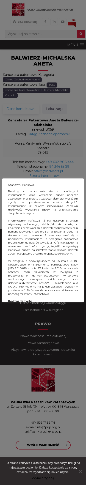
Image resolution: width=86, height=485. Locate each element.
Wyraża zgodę (43, 478)
